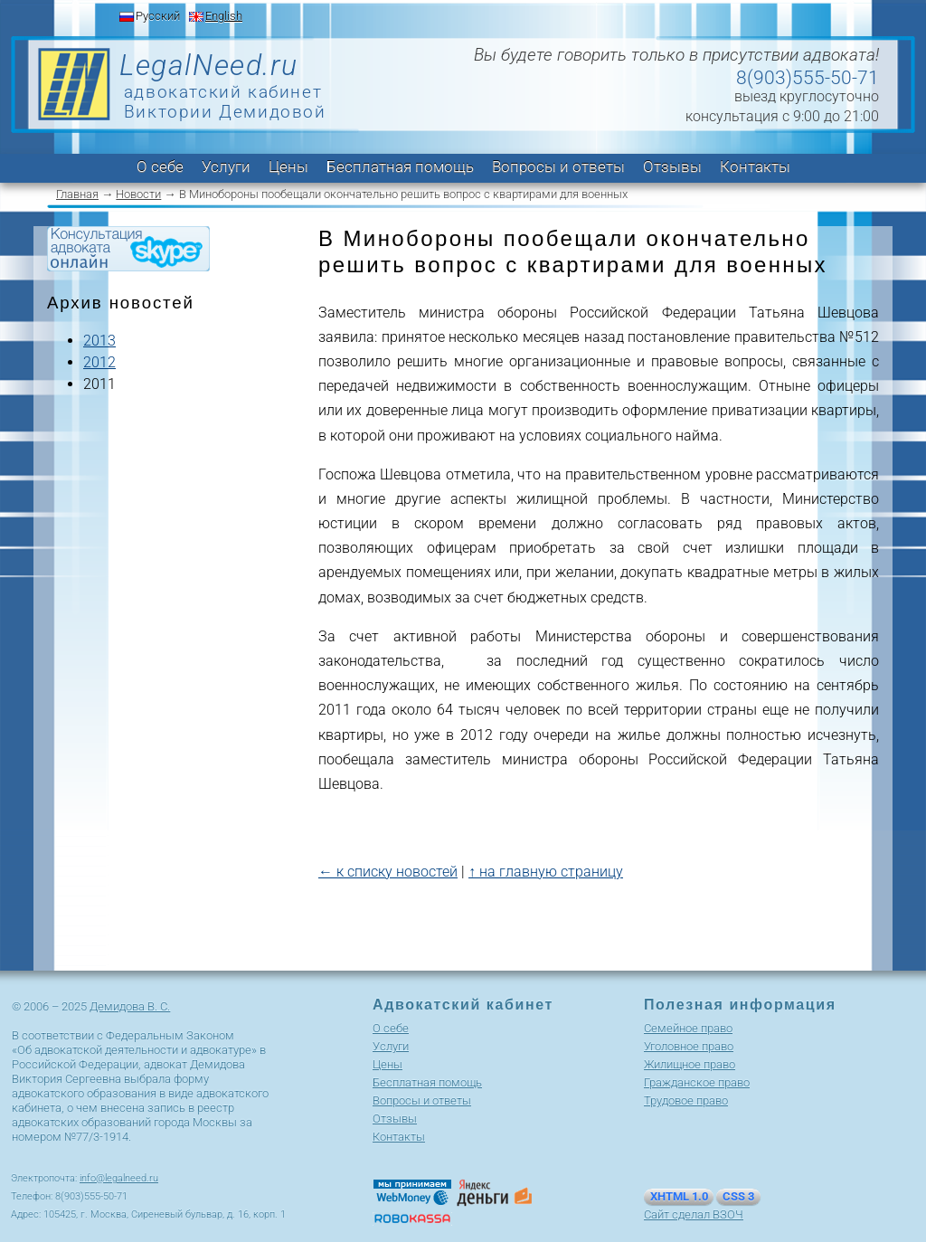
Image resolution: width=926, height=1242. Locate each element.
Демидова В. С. (130, 1006)
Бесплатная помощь (400, 166)
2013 (99, 340)
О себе (160, 166)
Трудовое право (686, 1100)
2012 (99, 362)
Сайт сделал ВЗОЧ (693, 1214)
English (223, 16)
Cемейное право (688, 1028)
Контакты (755, 166)
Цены (288, 166)
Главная (77, 194)
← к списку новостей (388, 871)
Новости (138, 194)
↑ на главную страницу (545, 871)
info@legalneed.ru (119, 1178)
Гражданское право (697, 1082)
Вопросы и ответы (558, 166)
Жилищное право (689, 1064)
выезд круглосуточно (806, 96)
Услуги (226, 166)
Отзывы (672, 166)
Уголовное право (688, 1046)
